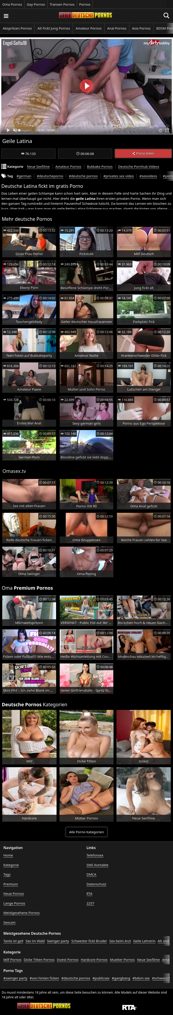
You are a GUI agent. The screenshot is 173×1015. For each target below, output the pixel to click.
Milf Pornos (12, 959)
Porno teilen (143, 153)
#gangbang (121, 978)
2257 (90, 903)
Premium (10, 884)
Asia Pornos (141, 28)
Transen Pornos (62, 4)
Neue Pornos (13, 893)
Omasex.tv (14, 471)
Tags (7, 874)
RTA (89, 893)
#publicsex (101, 978)
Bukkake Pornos (100, 166)
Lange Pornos (14, 903)
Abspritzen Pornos (17, 28)
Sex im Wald (35, 941)
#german (24, 176)
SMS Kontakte (97, 865)
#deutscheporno (50, 176)
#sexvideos (148, 176)
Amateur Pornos (89, 28)
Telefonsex (94, 855)
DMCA (91, 874)
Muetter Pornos (122, 959)
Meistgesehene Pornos (21, 912)
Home (8, 855)
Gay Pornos (36, 4)
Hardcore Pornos (94, 959)
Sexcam (9, 922)
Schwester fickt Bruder (89, 941)
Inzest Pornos (67, 959)
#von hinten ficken (44, 978)
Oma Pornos (12, 4)
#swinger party (15, 978)
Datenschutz (96, 884)
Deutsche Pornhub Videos (138, 166)
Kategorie (11, 865)
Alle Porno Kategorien (86, 832)
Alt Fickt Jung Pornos (53, 28)
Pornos (85, 4)
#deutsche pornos (83, 176)
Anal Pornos (116, 28)
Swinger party (58, 941)
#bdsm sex (141, 978)
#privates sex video (118, 176)
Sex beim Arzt (120, 941)
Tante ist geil (13, 941)
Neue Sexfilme (38, 166)
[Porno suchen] (5, 16)
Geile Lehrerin (144, 941)
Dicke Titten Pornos (39, 959)
